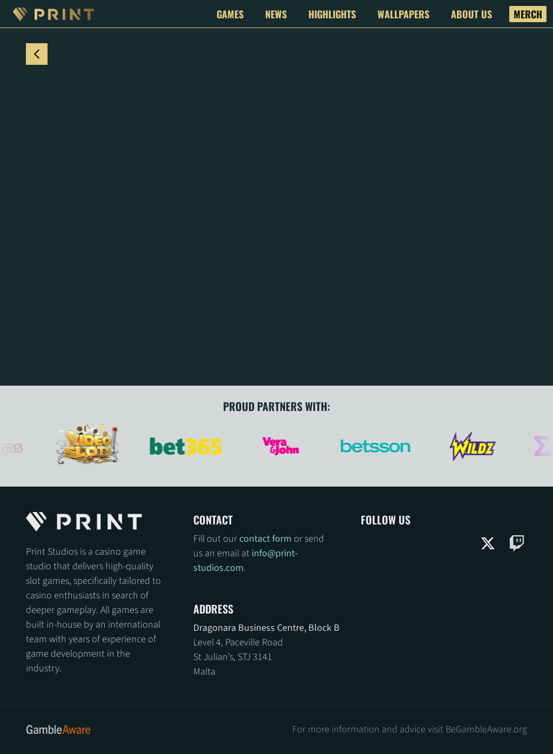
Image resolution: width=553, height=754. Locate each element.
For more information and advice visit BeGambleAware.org (409, 729)
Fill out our (216, 539)
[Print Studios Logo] (53, 14)
